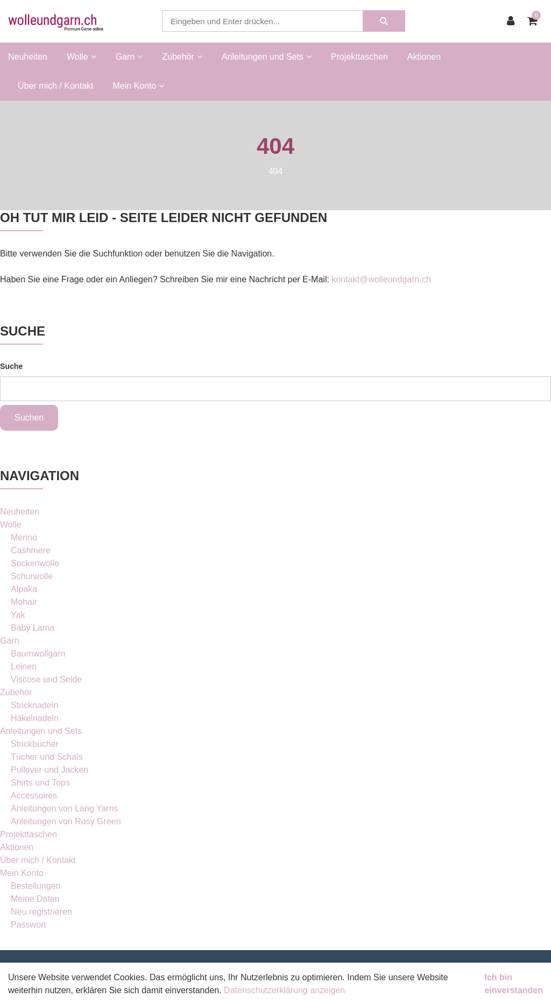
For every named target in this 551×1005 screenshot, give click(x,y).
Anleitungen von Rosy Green (66, 821)
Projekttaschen (359, 56)
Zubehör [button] (182, 56)
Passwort (28, 924)
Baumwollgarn (38, 653)
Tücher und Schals (46, 756)
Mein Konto (22, 873)
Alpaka (24, 589)
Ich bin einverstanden (514, 984)
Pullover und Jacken (49, 769)
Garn (9, 640)
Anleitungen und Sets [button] (267, 56)
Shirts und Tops (40, 782)
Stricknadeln (34, 705)
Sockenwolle (35, 563)
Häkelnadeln (35, 718)
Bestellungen (36, 885)
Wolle (11, 524)
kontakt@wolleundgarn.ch (380, 279)
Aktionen (424, 56)
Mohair (24, 602)
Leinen (24, 666)
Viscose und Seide (46, 679)
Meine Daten (35, 898)
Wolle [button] (81, 56)
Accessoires (34, 795)
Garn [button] (129, 56)
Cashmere (31, 550)
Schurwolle (32, 576)
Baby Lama (32, 627)
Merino (24, 537)
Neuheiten (27, 56)
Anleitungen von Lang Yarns (64, 808)
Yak (18, 614)
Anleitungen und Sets (41, 731)
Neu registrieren (41, 911)
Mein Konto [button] (139, 85)
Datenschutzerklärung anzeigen (284, 990)
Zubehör (16, 692)
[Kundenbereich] (513, 21)
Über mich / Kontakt (56, 85)
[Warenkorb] (535, 21)
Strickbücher (35, 744)
